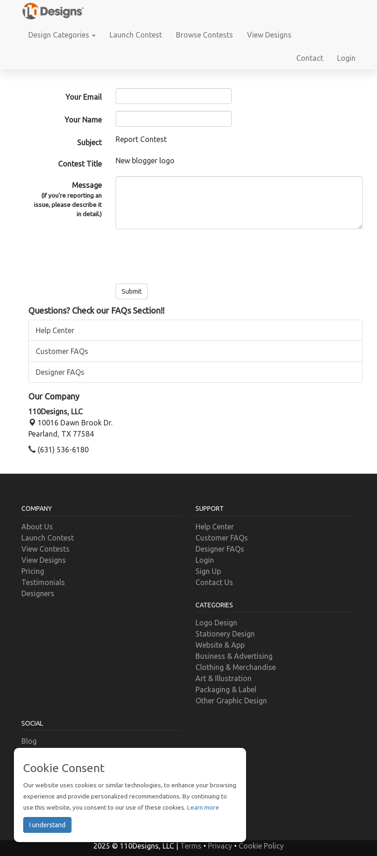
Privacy (220, 846)
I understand (47, 825)
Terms (191, 846)
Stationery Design (225, 634)
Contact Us (214, 582)
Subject (89, 142)
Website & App (220, 645)
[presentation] (186, 254)
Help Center (55, 330)
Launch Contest (136, 35)
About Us (37, 526)
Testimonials (43, 582)
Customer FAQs (62, 351)
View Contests (45, 549)
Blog (29, 741)
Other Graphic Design (231, 700)
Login (346, 58)
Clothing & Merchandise (235, 667)
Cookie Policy (261, 846)
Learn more (203, 807)
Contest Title (80, 164)
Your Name (83, 120)
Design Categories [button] (62, 35)
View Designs (269, 35)
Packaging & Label (225, 689)
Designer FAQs (60, 372)
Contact (309, 58)
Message (65, 200)
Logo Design (216, 622)
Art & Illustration (223, 678)
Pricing (32, 571)
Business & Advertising (234, 656)
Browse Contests (204, 35)
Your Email (83, 97)
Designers (37, 593)
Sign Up (208, 571)
